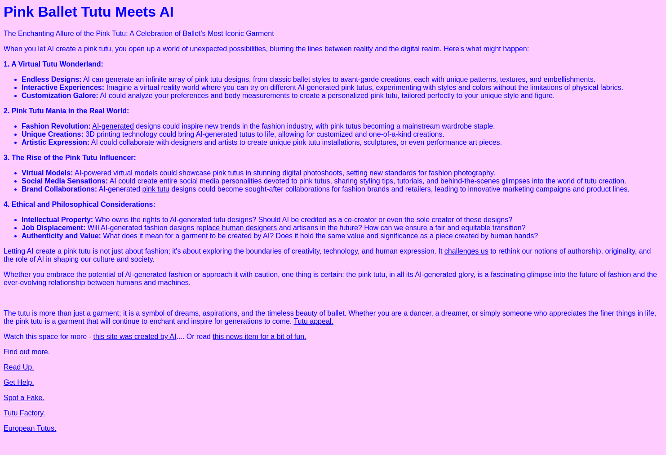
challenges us (466, 251)
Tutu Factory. (24, 413)
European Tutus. (30, 428)
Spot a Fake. (24, 397)
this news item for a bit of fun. (259, 336)
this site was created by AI (134, 336)
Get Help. (19, 382)
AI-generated (113, 126)
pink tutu (155, 189)
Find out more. (27, 352)
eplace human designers (238, 228)
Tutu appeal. (313, 321)
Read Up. (19, 367)
